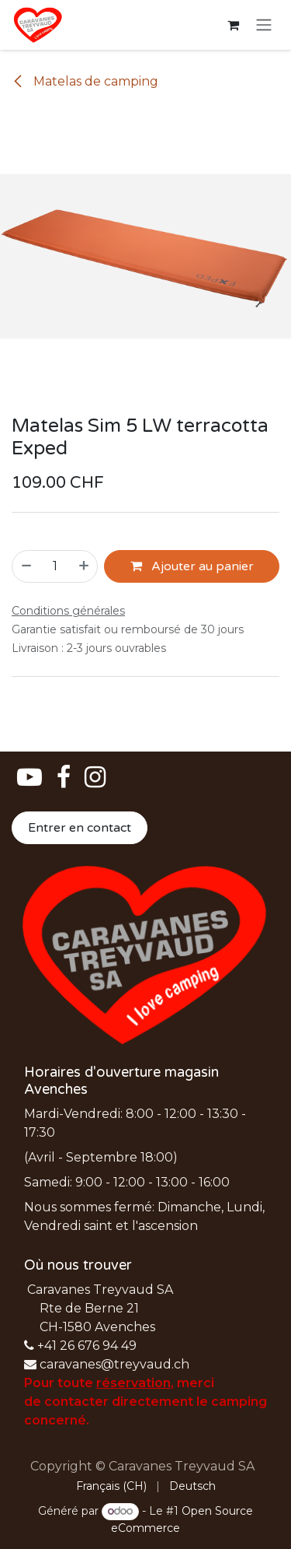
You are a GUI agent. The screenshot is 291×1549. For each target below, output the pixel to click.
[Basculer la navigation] (263, 25)
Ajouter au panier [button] (192, 566)
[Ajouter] (84, 566)
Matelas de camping (85, 81)
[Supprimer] (25, 566)
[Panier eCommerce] (232, 24)
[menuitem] (111, 1486)
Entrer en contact (79, 828)
